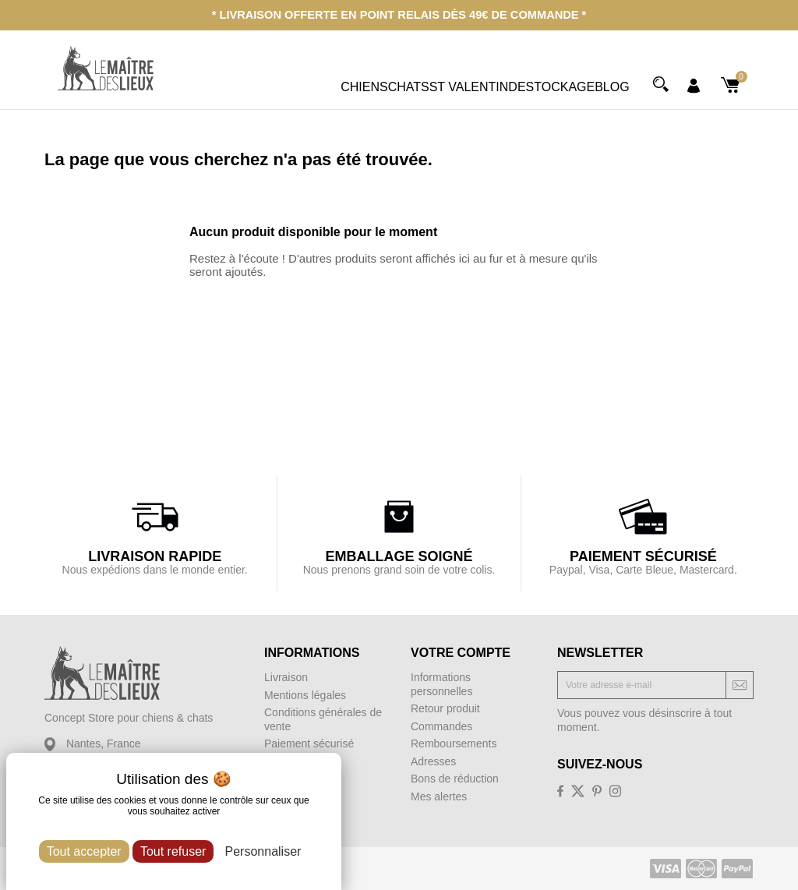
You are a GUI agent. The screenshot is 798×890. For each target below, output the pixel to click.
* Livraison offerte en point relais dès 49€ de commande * (399, 14)
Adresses (433, 760)
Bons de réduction (455, 778)
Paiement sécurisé (309, 742)
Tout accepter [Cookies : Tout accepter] (84, 851)
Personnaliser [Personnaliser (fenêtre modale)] (263, 851)
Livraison (286, 676)
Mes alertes (439, 795)
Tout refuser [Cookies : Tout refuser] (173, 851)
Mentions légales (305, 694)
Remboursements (454, 742)
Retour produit (445, 707)
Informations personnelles (441, 683)
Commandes (441, 725)
